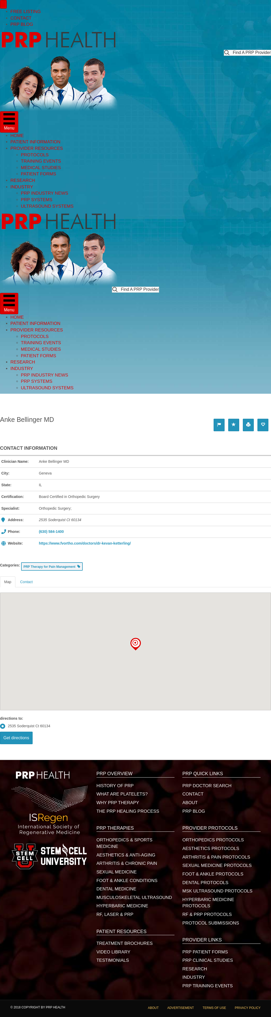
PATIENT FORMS (38, 173)
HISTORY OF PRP (115, 785)
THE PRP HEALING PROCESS (128, 811)
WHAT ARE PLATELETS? (122, 794)
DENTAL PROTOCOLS (205, 882)
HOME (17, 135)
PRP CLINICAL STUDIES (207, 960)
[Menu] (3, 4)
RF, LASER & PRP (115, 914)
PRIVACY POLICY (248, 1008)
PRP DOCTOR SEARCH (206, 785)
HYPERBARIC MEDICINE (122, 905)
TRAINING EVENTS (41, 161)
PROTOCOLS (35, 154)
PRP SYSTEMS (36, 199)
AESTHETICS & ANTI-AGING (126, 855)
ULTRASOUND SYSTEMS (47, 206)
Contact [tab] (26, 582)
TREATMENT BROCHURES (125, 943)
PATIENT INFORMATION (35, 141)
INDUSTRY (21, 186)
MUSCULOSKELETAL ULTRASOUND (134, 897)
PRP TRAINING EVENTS (207, 985)
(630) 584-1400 (51, 531)
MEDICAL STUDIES (41, 167)
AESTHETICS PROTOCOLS (210, 848)
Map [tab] (7, 582)
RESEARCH (22, 180)
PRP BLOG (21, 24)
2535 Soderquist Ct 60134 (25, 726)
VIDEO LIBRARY (113, 952)
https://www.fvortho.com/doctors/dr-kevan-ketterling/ (85, 543)
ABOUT (190, 802)
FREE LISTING (25, 11)
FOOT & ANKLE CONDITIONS (127, 880)
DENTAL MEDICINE (116, 888)
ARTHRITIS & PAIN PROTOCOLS (216, 857)
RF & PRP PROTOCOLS (207, 914)
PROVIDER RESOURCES (36, 148)
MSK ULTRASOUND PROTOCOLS (217, 891)
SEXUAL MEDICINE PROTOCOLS (216, 865)
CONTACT (21, 18)
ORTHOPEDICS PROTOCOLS (213, 839)
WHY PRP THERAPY (118, 802)
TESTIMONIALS (113, 960)
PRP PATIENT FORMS (205, 952)
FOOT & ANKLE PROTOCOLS (212, 874)
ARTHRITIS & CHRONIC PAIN (127, 863)
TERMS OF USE (214, 1008)
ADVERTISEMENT (180, 1008)
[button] (247, 53)
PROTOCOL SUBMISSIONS (210, 923)
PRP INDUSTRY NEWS (44, 193)
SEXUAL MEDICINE (117, 872)
